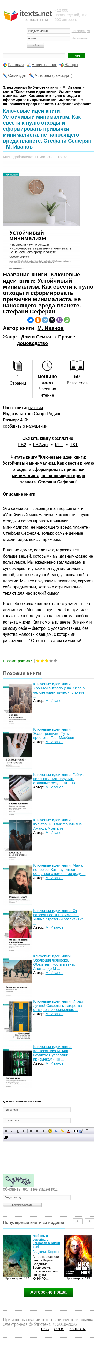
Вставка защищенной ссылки (62, 1131)
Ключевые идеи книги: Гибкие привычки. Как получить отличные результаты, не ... (58, 779)
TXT (74, 444)
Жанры (71, 65)
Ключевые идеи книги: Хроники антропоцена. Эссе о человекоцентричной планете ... (59, 690)
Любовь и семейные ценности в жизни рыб (46, 1241)
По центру (37, 1131)
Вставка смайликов (50, 1131)
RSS (45, 1329)
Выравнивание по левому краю (31, 1131)
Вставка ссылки (56, 1131)
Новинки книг (44, 65)
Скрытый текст (75, 1131)
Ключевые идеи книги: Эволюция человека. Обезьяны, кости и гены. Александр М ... (54, 962)
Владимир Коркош (46, 1252)
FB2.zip (40, 444)
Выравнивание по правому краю (43, 1131)
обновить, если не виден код (30, 1189)
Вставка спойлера (6, 1137)
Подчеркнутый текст (18, 1131)
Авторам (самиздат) (53, 75)
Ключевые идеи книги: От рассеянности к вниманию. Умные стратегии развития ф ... (58, 917)
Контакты (78, 1329)
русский (35, 407)
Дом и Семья (36, 337)
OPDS (59, 1329)
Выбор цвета (68, 1131)
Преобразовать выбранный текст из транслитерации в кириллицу (87, 1131)
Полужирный (6, 1131)
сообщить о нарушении (25, 426)
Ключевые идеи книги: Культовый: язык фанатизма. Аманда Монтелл (58, 824)
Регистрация (81, 31)
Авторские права (48, 1292)
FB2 (22, 444)
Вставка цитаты (81, 1131)
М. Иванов (50, 328)
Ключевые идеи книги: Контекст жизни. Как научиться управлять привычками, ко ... (52, 1053)
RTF (59, 444)
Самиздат (17, 75)
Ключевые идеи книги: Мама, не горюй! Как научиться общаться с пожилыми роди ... (59, 869)
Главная (16, 65)
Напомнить (80, 38)
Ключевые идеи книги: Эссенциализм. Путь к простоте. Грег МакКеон (53, 733)
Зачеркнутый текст (24, 1131)
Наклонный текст (12, 1131)
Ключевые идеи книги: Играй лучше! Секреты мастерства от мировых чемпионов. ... (58, 1005)
